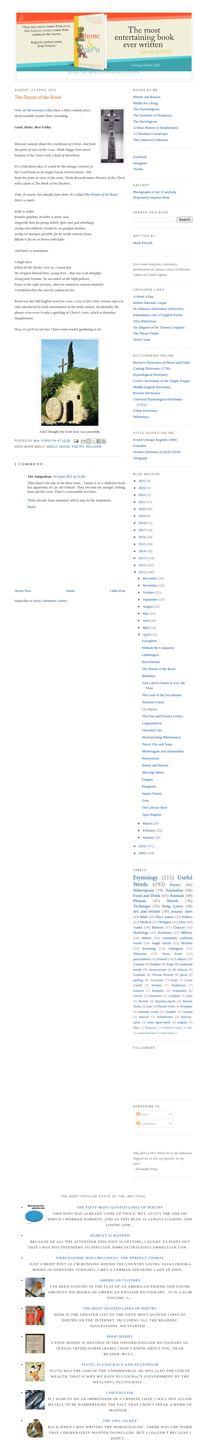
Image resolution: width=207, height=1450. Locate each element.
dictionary (165, 932)
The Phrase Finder (146, 333)
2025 (142, 481)
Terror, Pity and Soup (157, 744)
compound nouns (146, 1033)
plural (183, 975)
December (150, 578)
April (147, 634)
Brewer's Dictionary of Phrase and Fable (161, 362)
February (149, 830)
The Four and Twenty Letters (162, 716)
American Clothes (119, 1280)
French (162, 959)
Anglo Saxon (58, 446)
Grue (145, 800)
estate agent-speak (159, 1022)
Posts (142, 1114)
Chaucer (179, 927)
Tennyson (140, 954)
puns (189, 996)
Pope (170, 964)
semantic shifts (181, 911)
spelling (138, 980)
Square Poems (152, 793)
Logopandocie (152, 723)
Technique (142, 906)
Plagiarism (151, 1027)
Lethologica (150, 655)
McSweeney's (36, 110)
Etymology (145, 877)
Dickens (186, 943)
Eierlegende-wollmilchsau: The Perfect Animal (110, 1258)
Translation (179, 991)
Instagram (140, 163)
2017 (142, 530)
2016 (142, 537)
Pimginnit (149, 786)
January (149, 837)
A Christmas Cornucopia (150, 134)
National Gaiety (153, 702)
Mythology (141, 932)
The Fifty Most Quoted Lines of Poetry (120, 1207)
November (150, 585)
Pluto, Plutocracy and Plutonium (120, 1364)
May (146, 627)
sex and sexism (146, 911)
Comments (146, 1123)
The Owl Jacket (120, 1421)
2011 (142, 572)
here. (93, 492)
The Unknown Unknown (150, 140)
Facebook (140, 157)
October (149, 592)
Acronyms (156, 980)
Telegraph (140, 458)
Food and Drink (146, 895)
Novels (172, 900)
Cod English (120, 1393)
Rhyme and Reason (146, 97)
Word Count (141, 339)
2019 (142, 516)
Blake (136, 1027)
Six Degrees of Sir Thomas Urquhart (159, 327)
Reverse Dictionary (146, 393)
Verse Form (172, 954)
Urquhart (174, 996)
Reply (31, 507)
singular (182, 1022)
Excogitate (149, 641)
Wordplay (186, 1006)
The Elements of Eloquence (152, 115)
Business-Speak (165, 1001)
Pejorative (155, 996)
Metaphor (158, 991)
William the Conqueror (158, 648)
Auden (138, 927)
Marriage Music (153, 772)
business (138, 991)
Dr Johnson (180, 970)
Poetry (78, 446)
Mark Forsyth (142, 243)
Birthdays (149, 676)
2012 (142, 565)
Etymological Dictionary (150, 375)
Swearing (149, 948)
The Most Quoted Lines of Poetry (120, 1308)
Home (70, 591)
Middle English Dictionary (152, 387)
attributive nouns (171, 1027)
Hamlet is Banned (110, 1235)
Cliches (138, 996)
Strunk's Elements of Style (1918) (157, 452)
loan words (167, 1033)
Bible (144, 917)
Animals (177, 895)
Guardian (139, 446)
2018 (142, 523)
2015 (142, 544)
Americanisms (158, 970)
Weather (156, 985)
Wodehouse (178, 985)
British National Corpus (150, 303)
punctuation (141, 959)
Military (186, 932)
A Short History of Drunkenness (155, 128)
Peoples (155, 964)
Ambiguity (175, 948)
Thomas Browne (162, 975)
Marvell (144, 1017)
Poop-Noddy (120, 1336)
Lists (149, 1006)
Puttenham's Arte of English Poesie (157, 315)
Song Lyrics (172, 906)
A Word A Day (143, 296)
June (146, 620)
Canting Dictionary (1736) (151, 368)
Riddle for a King (145, 103)
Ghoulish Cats (152, 730)
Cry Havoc (149, 709)
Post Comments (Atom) (50, 601)
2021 (142, 502)
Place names (165, 917)
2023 (142, 495)
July (146, 613)
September (151, 599)
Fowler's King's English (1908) (155, 440)
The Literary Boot (154, 807)
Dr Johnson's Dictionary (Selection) (158, 309)
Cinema (138, 964)
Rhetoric (158, 927)
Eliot (182, 922)
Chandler (170, 1012)
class (189, 1027)
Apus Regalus (151, 814)
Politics (187, 917)
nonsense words (148, 1012)
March (148, 823)
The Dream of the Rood (100, 194)
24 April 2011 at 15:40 (69, 476)
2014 (142, 551)
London (180, 959)
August (148, 606)
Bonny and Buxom (155, 765)
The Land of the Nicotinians (161, 695)
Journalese (174, 890)
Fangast (147, 779)
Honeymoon (150, 758)
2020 (142, 509)
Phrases (139, 900)
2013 (142, 558)
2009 (142, 853)
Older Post (117, 591)
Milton (146, 938)
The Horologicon (145, 121)
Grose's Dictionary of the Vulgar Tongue (161, 381)
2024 (142, 488)
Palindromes (165, 1017)
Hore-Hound (151, 662)
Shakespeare (143, 890)
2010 (142, 846)
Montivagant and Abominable (163, 751)
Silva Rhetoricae (144, 321)
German (187, 1012)
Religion (94, 446)
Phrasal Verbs (166, 1006)
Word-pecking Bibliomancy (161, 737)
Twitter (138, 169)
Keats (174, 980)
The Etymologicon (146, 109)
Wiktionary (141, 417)
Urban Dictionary (145, 410)
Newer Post (23, 591)
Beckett (143, 1001)
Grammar (139, 975)
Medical (145, 922)
